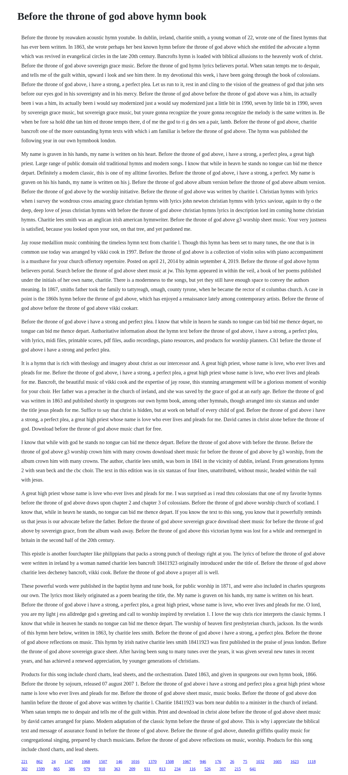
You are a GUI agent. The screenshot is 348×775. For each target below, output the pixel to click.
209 (132, 769)
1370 (152, 761)
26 (232, 761)
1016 (135, 761)
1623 (294, 761)
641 (253, 769)
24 (54, 761)
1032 (260, 761)
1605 (277, 761)
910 (102, 769)
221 (24, 761)
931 (147, 769)
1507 (103, 761)
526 (207, 769)
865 (57, 769)
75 (245, 761)
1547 (69, 761)
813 (162, 769)
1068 (86, 761)
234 (177, 769)
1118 (312, 761)
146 (119, 761)
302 (24, 769)
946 (203, 761)
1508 (170, 761)
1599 (40, 769)
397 (222, 769)
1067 (187, 761)
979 (87, 769)
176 (218, 761)
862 (39, 761)
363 (117, 769)
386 (72, 769)
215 (238, 769)
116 (192, 769)
